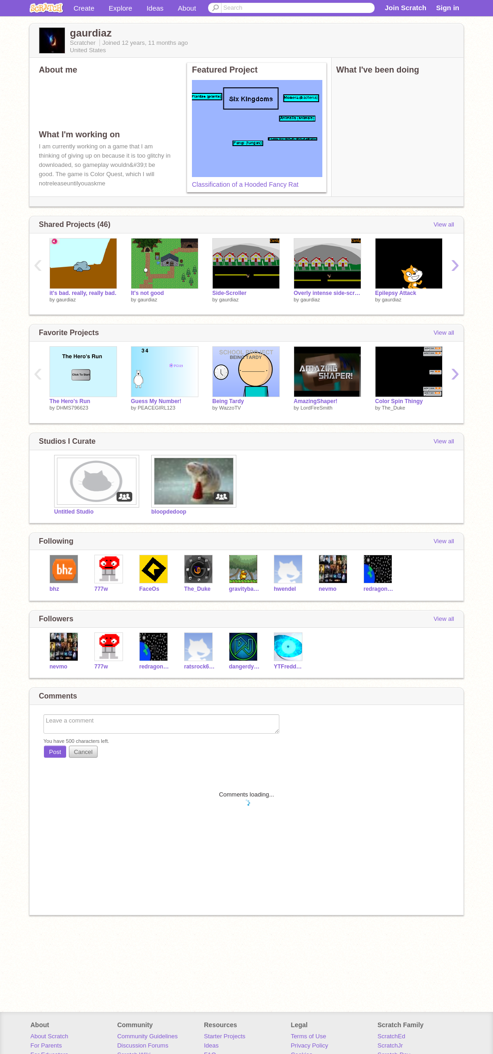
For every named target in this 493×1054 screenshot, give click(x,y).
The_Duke (393, 408)
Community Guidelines (147, 1036)
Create (84, 8)
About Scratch (49, 1036)
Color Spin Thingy (399, 401)
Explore (120, 8)
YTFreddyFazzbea (289, 666)
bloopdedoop (168, 512)
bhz (54, 589)
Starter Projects (225, 1036)
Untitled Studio (73, 512)
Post (55, 751)
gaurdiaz (66, 299)
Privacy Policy (309, 1045)
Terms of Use (309, 1036)
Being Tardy (228, 401)
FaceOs (149, 589)
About (187, 8)
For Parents (46, 1045)
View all (443, 224)
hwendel (285, 589)
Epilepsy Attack (395, 293)
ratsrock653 (199, 666)
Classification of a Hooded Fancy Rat (245, 184)
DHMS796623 (72, 408)
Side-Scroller (229, 293)
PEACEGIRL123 (156, 408)
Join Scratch (405, 8)
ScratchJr (390, 1045)
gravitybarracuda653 (244, 589)
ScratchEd (391, 1036)
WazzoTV (230, 408)
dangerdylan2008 (244, 666)
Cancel (83, 751)
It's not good (147, 293)
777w (101, 589)
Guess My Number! (156, 401)
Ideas (155, 8)
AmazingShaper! (316, 401)
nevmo (328, 589)
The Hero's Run (69, 401)
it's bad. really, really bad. (83, 293)
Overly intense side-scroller (327, 293)
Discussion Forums (142, 1045)
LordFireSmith (317, 408)
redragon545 (379, 589)
